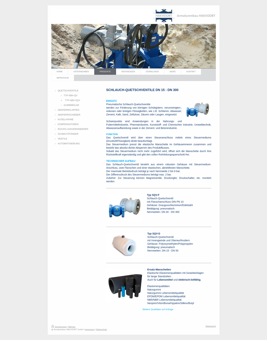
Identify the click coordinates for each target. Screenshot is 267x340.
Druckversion (59, 327)
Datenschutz (101, 329)
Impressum (89, 329)
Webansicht (210, 326)
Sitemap (71, 327)
